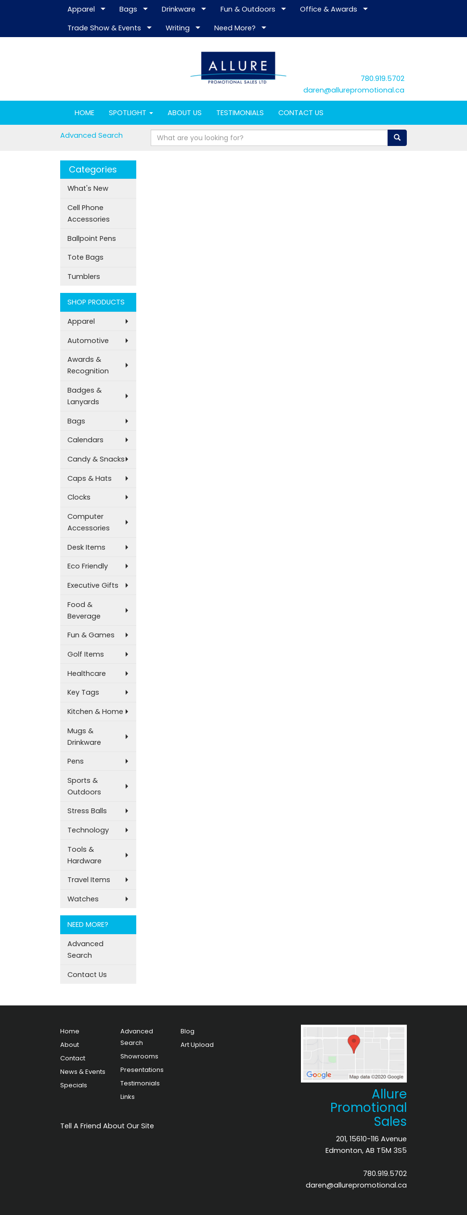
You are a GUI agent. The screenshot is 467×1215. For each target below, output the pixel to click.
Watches (83, 899)
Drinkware (178, 9)
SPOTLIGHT (131, 113)
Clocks (79, 497)
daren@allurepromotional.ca (353, 90)
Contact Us (87, 974)
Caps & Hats (89, 478)
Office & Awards (328, 9)
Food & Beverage (84, 610)
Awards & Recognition (88, 365)
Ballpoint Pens (91, 238)
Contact (72, 1058)
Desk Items (86, 547)
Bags (128, 9)
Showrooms (139, 1056)
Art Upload (197, 1044)
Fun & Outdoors (248, 9)
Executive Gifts (92, 585)
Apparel (81, 9)
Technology (88, 830)
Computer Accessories (88, 522)
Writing (178, 28)
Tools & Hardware (84, 855)
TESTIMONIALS (240, 113)
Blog (188, 1031)
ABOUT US (185, 113)
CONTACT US (301, 113)
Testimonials (140, 1083)
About (69, 1044)
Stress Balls (87, 811)
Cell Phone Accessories (88, 213)
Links (127, 1096)
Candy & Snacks (96, 459)
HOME (84, 113)
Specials (73, 1085)
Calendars (85, 440)
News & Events (82, 1071)
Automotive (88, 340)
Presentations (142, 1069)
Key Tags (83, 692)
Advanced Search (91, 135)
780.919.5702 (382, 78)
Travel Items (88, 880)
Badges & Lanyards (84, 396)
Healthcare (86, 673)
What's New (87, 188)
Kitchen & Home (95, 711)
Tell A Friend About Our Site (107, 1126)
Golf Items (85, 654)
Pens (75, 761)
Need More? (235, 28)
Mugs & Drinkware (84, 736)
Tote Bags (85, 257)
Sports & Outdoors (84, 786)
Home (69, 1031)
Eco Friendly (87, 566)
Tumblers (83, 276)
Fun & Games (91, 635)
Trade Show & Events (104, 28)
